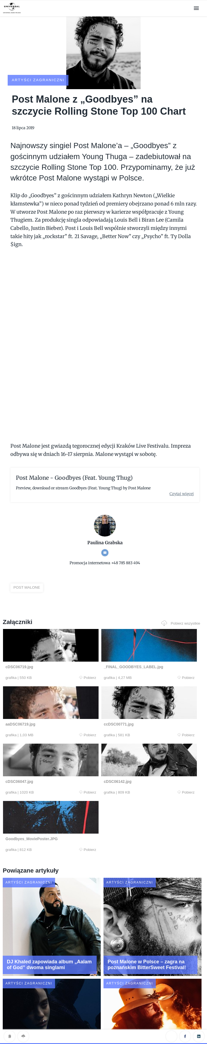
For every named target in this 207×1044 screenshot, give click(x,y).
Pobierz (55, 668)
